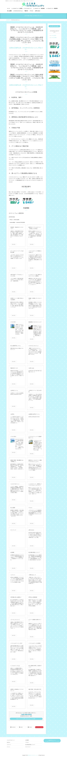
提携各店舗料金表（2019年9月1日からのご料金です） (26, 48)
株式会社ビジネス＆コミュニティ (33, 755)
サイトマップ (27, 746)
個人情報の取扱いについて (30, 744)
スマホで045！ (54, 37)
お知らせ (8, 742)
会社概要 (27, 740)
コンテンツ (9, 744)
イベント (8, 746)
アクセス (27, 742)
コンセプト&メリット (11, 740)
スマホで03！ (54, 35)
